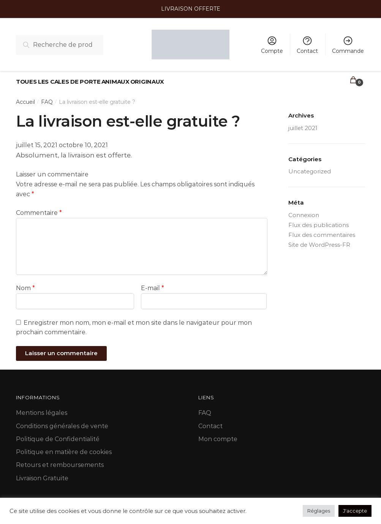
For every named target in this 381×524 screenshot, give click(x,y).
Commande (348, 44)
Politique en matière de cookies (64, 447)
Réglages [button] (318, 511)
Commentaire (39, 208)
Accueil (25, 97)
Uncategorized (309, 167)
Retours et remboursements (60, 460)
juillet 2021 (303, 123)
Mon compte (217, 434)
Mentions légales (41, 408)
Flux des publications (318, 220)
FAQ (47, 97)
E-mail (152, 283)
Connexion (303, 210)
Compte (272, 44)
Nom (25, 283)
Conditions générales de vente (62, 421)
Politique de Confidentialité (58, 434)
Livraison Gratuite (42, 474)
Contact (307, 44)
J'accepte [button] (355, 511)
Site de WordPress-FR (319, 240)
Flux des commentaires (321, 230)
